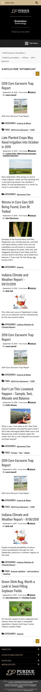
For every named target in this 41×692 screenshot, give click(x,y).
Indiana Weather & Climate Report (18, 325)
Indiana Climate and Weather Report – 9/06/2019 (20, 517)
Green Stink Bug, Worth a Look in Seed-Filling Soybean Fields (18, 586)
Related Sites (20, 660)
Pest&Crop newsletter (21, 31)
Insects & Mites (24, 123)
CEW (32, 129)
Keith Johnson (11, 405)
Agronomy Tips (23, 194)
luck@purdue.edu (28, 690)
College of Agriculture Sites (20, 655)
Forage (14, 452)
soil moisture (33, 571)
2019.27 (33, 92)
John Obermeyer (12, 218)
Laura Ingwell (11, 95)
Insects (20, 267)
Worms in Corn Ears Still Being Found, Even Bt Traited (17, 206)
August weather (18, 571)
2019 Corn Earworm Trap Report (18, 85)
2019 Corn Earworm (19, 129)
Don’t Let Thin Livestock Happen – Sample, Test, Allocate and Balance (17, 393)
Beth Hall (9, 291)
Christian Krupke (29, 597)
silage (27, 452)
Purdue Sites (20, 649)
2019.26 (33, 151)
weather (6, 573)
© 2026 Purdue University (11, 684)
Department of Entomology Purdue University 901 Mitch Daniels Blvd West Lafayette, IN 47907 (23, 682)
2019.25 (32, 469)
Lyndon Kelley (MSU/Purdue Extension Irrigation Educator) (19, 154)
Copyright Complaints (16, 685)
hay (20, 452)
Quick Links (8, 2)
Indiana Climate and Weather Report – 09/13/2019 (15, 279)
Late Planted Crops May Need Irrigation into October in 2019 (20, 142)
